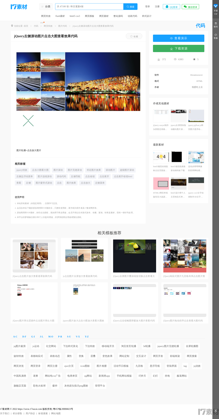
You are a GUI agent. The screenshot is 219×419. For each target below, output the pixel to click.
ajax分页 (69, 366)
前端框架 (175, 356)
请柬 (35, 375)
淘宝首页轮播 (128, 346)
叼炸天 (142, 375)
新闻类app (104, 375)
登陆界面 (172, 366)
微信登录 (190, 6)
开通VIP (215, 9)
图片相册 (102, 366)
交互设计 (141, 356)
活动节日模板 (121, 366)
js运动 (36, 346)
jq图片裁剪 (20, 346)
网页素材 (104, 16)
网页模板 (89, 16)
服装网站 (182, 375)
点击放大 (85, 183)
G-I (33, 336)
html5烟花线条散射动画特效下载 (178, 168)
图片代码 (62, 26)
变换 (81, 356)
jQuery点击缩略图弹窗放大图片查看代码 (134, 320)
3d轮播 (147, 346)
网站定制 (124, 356)
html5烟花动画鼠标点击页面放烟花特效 (160, 168)
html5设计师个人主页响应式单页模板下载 (178, 195)
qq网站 (88, 375)
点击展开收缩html (123, 176)
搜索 (130, 6)
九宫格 (139, 366)
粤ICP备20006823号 (63, 409)
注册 (157, 6)
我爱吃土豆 (197, 87)
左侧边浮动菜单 (24, 176)
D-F (24, 336)
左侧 (28, 183)
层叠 (93, 356)
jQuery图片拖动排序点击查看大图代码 (183, 320)
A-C (15, 336)
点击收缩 (90, 176)
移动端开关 (108, 346)
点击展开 (104, 176)
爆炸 (54, 385)
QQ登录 (171, 6)
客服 (215, 36)
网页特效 (46, 16)
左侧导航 (75, 176)
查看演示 (178, 38)
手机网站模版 (124, 375)
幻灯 (155, 375)
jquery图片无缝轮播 (168, 346)
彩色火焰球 (39, 385)
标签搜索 (43, 413)
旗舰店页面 (20, 385)
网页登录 (36, 366)
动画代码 (132, 16)
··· (41, 23)
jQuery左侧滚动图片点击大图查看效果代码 (93, 26)
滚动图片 (110, 170)
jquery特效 (21, 170)
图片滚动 (58, 170)
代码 (36, 26)
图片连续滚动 (45, 176)
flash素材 (60, 16)
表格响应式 (37, 356)
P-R (60, 336)
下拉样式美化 (70, 346)
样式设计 (146, 16)
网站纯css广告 (53, 375)
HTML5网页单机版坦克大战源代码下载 (160, 195)
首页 (26, 26)
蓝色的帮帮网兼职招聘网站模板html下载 (196, 168)
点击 (59, 183)
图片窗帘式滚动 (44, 183)
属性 (69, 356)
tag (185, 366)
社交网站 (51, 346)
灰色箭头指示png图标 (76, 385)
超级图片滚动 (127, 170)
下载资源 (179, 48)
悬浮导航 (155, 366)
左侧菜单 (100, 183)
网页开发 (158, 356)
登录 (147, 6)
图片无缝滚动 (75, 170)
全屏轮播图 (192, 346)
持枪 (167, 375)
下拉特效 (90, 346)
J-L (41, 336)
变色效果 (107, 356)
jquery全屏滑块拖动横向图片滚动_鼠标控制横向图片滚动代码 (178, 127)
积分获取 (17, 413)
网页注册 (52, 366)
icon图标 (85, 366)
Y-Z (87, 336)
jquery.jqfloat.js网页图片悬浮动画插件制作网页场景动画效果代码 (195, 127)
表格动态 (55, 356)
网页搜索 (192, 356)
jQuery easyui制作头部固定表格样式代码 (161, 127)
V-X (78, 336)
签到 (215, 25)
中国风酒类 (20, 375)
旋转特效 (19, 356)
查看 (18, 183)
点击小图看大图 (40, 170)
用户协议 (30, 413)
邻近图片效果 (94, 170)
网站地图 (56, 413)
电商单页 (72, 375)
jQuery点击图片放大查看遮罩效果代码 (32, 276)
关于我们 (4, 413)
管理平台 (100, 385)
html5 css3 (75, 16)
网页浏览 (19, 366)
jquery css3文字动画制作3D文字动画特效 (196, 195)
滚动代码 (61, 176)
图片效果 (71, 183)
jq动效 (197, 366)
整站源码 (118, 16)
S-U (69, 336)
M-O (50, 336)
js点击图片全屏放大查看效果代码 (80, 276)
